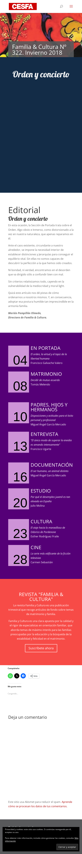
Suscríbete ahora (41, 648)
